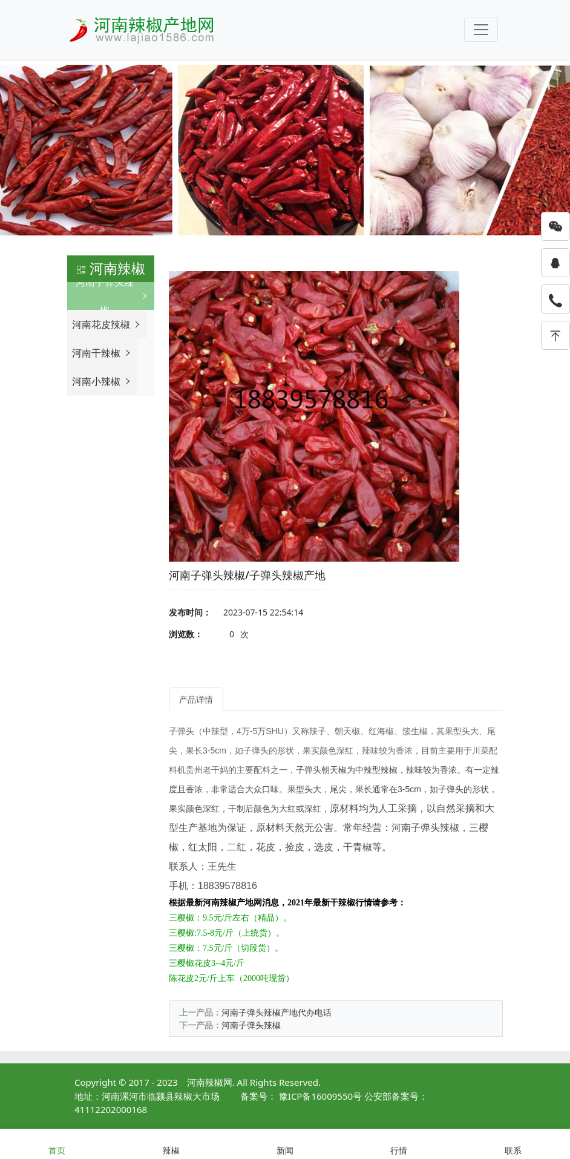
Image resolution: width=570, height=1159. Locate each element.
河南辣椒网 (209, 1082)
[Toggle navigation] (481, 30)
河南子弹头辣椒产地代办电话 (276, 1012)
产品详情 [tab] (196, 699)
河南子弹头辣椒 (251, 1025)
